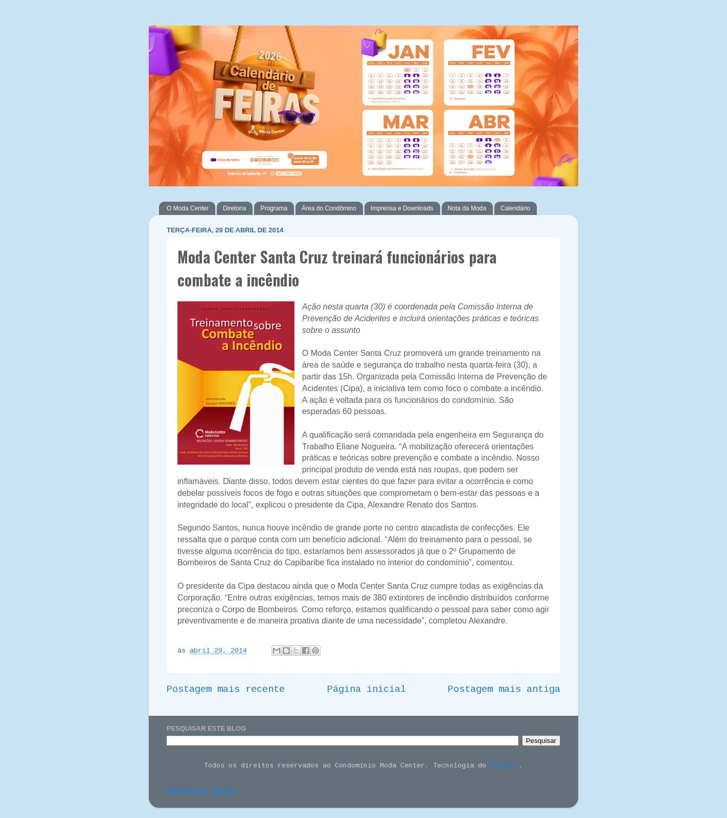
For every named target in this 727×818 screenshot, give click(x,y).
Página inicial (366, 689)
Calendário (515, 208)
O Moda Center (188, 208)
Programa (273, 208)
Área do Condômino (329, 208)
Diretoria (234, 208)
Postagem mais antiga (504, 689)
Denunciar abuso (201, 792)
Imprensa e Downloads (402, 208)
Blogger (504, 765)
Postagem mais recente (226, 689)
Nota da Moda (467, 208)
